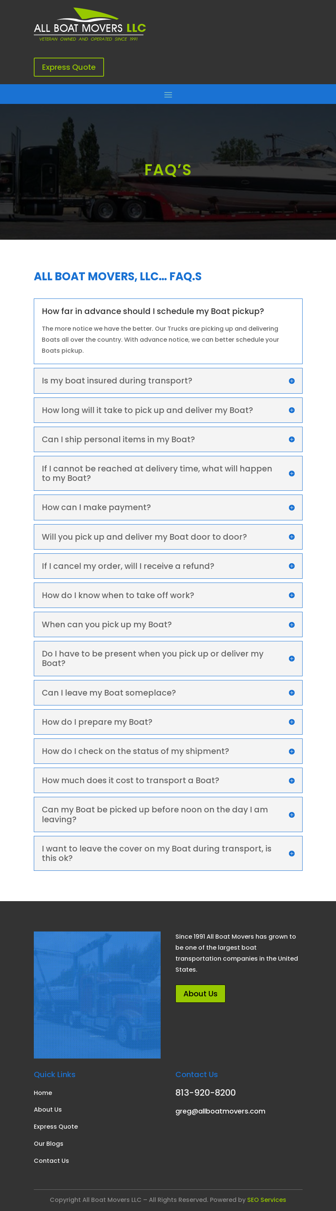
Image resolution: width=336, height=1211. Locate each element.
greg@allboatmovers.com (220, 1111)
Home (43, 1092)
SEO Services (266, 1199)
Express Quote (69, 67)
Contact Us (51, 1160)
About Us (200, 993)
